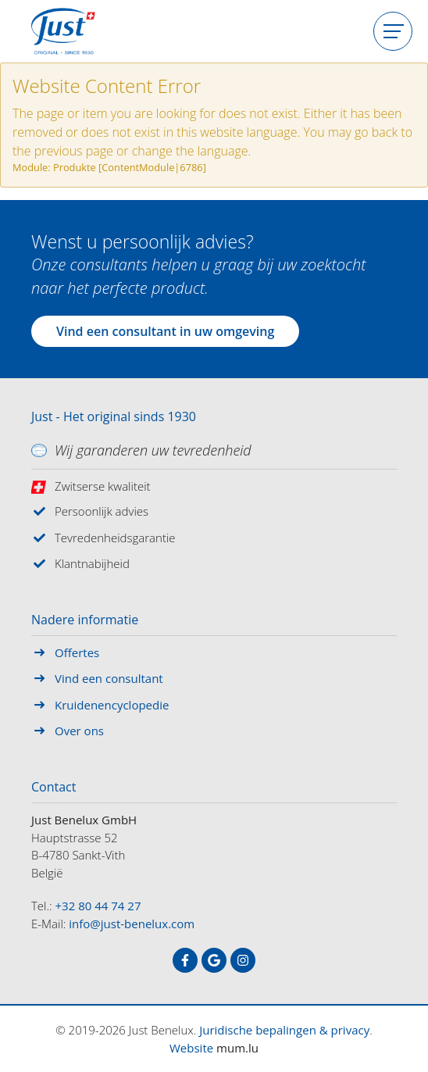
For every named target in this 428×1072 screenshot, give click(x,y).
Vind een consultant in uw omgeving (165, 331)
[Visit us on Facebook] (185, 960)
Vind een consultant (109, 678)
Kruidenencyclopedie (112, 705)
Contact (53, 787)
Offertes (77, 652)
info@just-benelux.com (131, 923)
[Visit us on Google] (214, 960)
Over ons (79, 730)
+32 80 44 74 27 (98, 905)
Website (191, 1048)
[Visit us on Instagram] (242, 960)
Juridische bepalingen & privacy (284, 1030)
